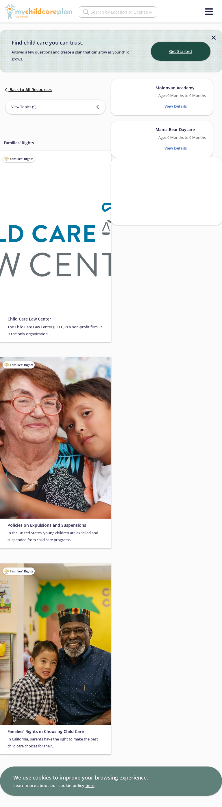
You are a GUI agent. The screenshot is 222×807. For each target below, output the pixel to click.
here (90, 785)
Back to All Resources (28, 89)
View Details (175, 106)
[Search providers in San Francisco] (166, 191)
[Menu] (209, 11)
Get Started (180, 51)
